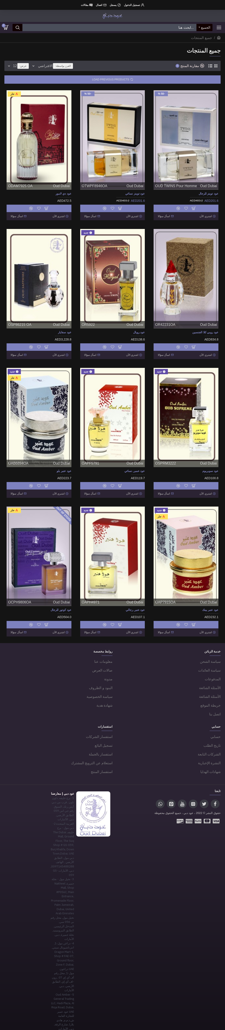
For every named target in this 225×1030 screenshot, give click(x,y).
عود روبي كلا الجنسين (205, 330)
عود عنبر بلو (64, 466)
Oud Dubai (208, 186)
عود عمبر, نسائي (134, 466)
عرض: (23, 65)
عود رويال (139, 330)
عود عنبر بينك (210, 603)
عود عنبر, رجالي (135, 603)
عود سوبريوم (210, 466)
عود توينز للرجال (208, 193)
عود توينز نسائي (135, 193)
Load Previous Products (110, 79)
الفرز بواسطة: (92, 65)
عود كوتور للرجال (61, 603)
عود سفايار (64, 330)
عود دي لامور (63, 193)
